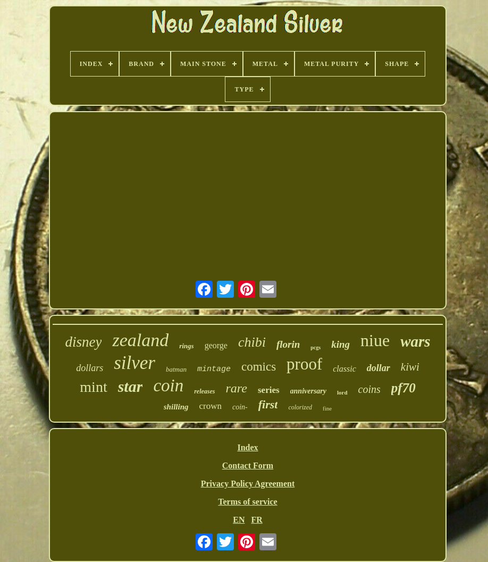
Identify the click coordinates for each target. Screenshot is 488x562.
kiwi (410, 366)
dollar (378, 368)
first (268, 404)
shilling (176, 406)
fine (327, 408)
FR (256, 519)
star (130, 386)
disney (83, 342)
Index (247, 447)
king (340, 344)
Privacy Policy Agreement (248, 483)
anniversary (308, 391)
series (269, 390)
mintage (214, 369)
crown (210, 406)
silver (134, 363)
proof (304, 364)
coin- (240, 407)
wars (415, 341)
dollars (89, 368)
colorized (300, 407)
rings (186, 346)
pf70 (403, 388)
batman (176, 369)
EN (239, 519)
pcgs (315, 347)
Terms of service (247, 501)
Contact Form (247, 465)
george (216, 345)
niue (375, 340)
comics (258, 366)
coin (168, 385)
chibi (252, 342)
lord (342, 392)
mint (93, 387)
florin (288, 344)
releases (204, 391)
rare (236, 388)
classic (344, 368)
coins (369, 389)
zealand (140, 340)
